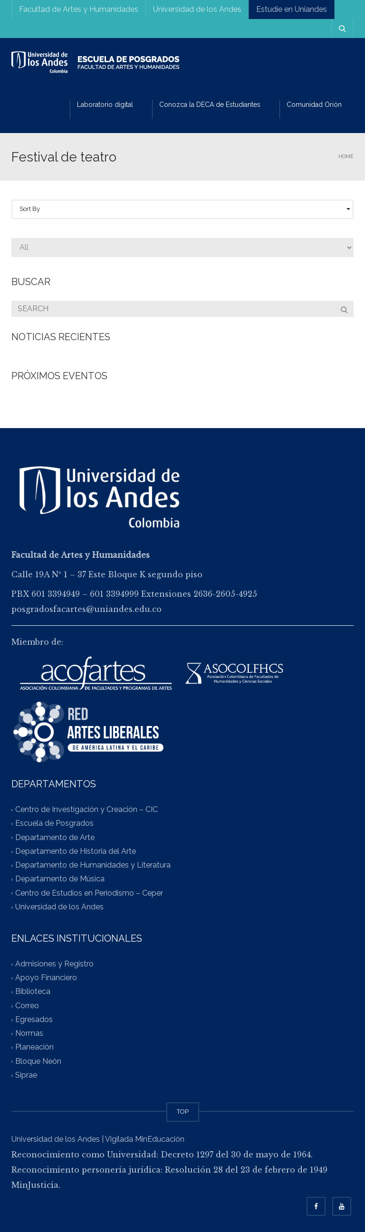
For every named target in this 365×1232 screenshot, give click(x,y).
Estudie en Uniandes (291, 9)
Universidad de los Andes (197, 9)
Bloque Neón (38, 1061)
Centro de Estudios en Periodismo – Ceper (89, 893)
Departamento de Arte (55, 837)
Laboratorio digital (105, 104)
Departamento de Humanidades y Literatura (93, 864)
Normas (29, 1033)
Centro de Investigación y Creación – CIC (86, 809)
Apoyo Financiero (46, 978)
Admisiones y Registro (54, 963)
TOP (183, 1111)
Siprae (26, 1074)
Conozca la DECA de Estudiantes (209, 104)
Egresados (34, 1019)
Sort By (184, 208)
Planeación (34, 1047)
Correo (27, 1005)
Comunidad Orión (314, 104)
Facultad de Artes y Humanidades (78, 9)
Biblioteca (32, 991)
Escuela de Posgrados (54, 823)
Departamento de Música (60, 879)
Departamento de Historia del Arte (75, 851)
